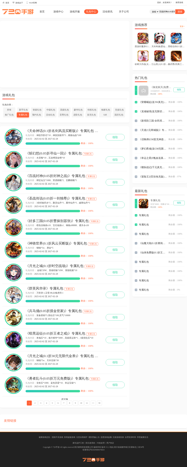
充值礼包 (119, 110)
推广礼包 (9, 115)
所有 (9, 110)
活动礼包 (50, 115)
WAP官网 (31, 2)
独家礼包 (105, 110)
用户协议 (110, 443)
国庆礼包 (119, 115)
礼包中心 (91, 11)
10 (81, 403)
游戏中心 (58, 11)
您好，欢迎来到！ (164, 2)
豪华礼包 (78, 110)
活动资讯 (108, 11)
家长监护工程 (78, 443)
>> (93, 403)
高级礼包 (64, 110)
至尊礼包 (64, 115)
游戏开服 (75, 11)
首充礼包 (91, 115)
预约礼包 (36, 115)
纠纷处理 (101, 443)
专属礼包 (23, 115)
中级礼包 (50, 110)
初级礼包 (37, 110)
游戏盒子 (17, 2)
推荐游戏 (179, 2)
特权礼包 (92, 110)
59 (99, 403)
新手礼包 (23, 110)
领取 (115, 137)
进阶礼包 (77, 115)
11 (87, 403)
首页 (5, 2)
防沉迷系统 (90, 443)
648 (105, 115)
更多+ (182, 26)
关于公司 (124, 11)
